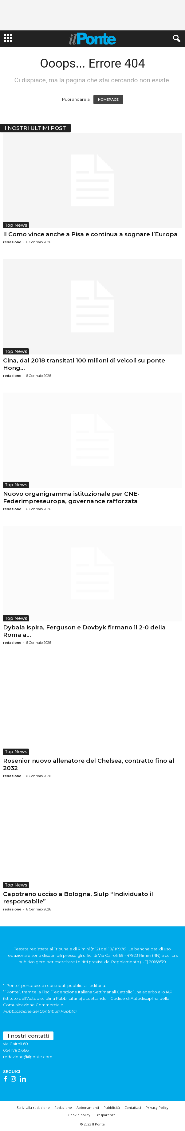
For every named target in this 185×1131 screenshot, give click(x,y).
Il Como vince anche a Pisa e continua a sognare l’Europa (90, 234)
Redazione (63, 1107)
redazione (12, 242)
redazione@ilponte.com (27, 1056)
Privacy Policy (157, 1107)
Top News (16, 225)
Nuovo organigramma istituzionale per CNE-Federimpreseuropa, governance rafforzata (71, 497)
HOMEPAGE (108, 99)
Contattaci (132, 1107)
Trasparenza (105, 1115)
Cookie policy (79, 1115)
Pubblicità (112, 1107)
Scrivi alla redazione (33, 1107)
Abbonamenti (88, 1107)
